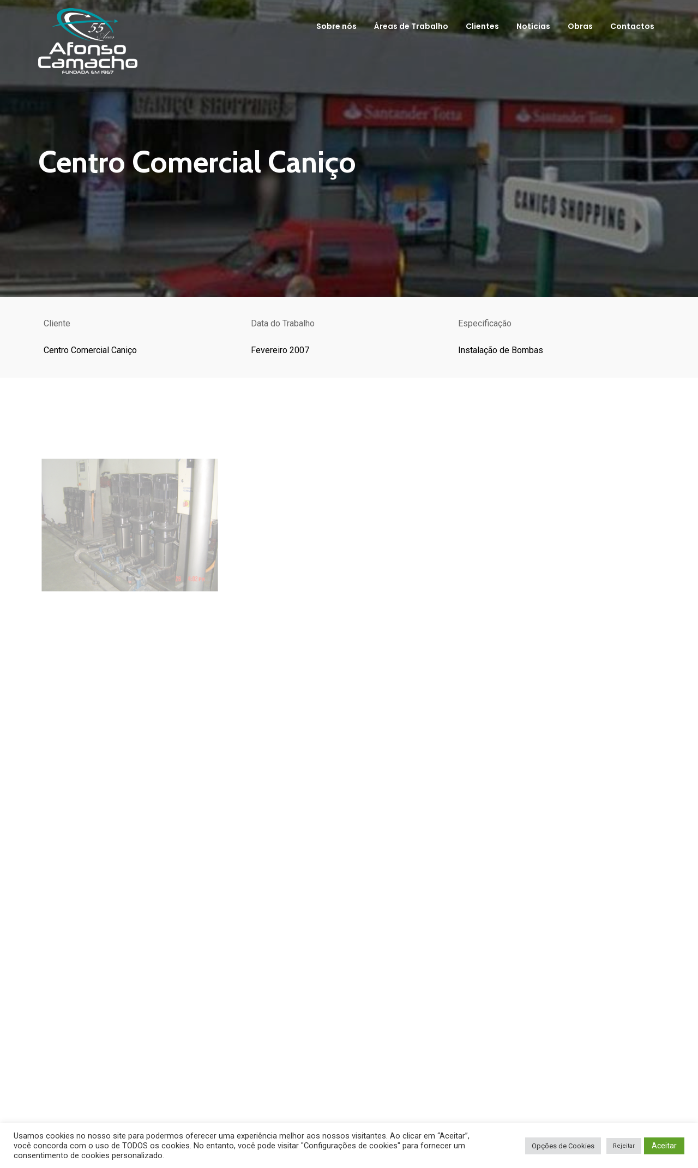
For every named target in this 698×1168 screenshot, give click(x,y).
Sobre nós (336, 26)
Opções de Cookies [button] (563, 1146)
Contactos (632, 26)
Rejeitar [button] (624, 1145)
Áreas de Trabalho (411, 26)
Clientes (482, 26)
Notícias (533, 26)
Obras (580, 26)
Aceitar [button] (664, 1145)
